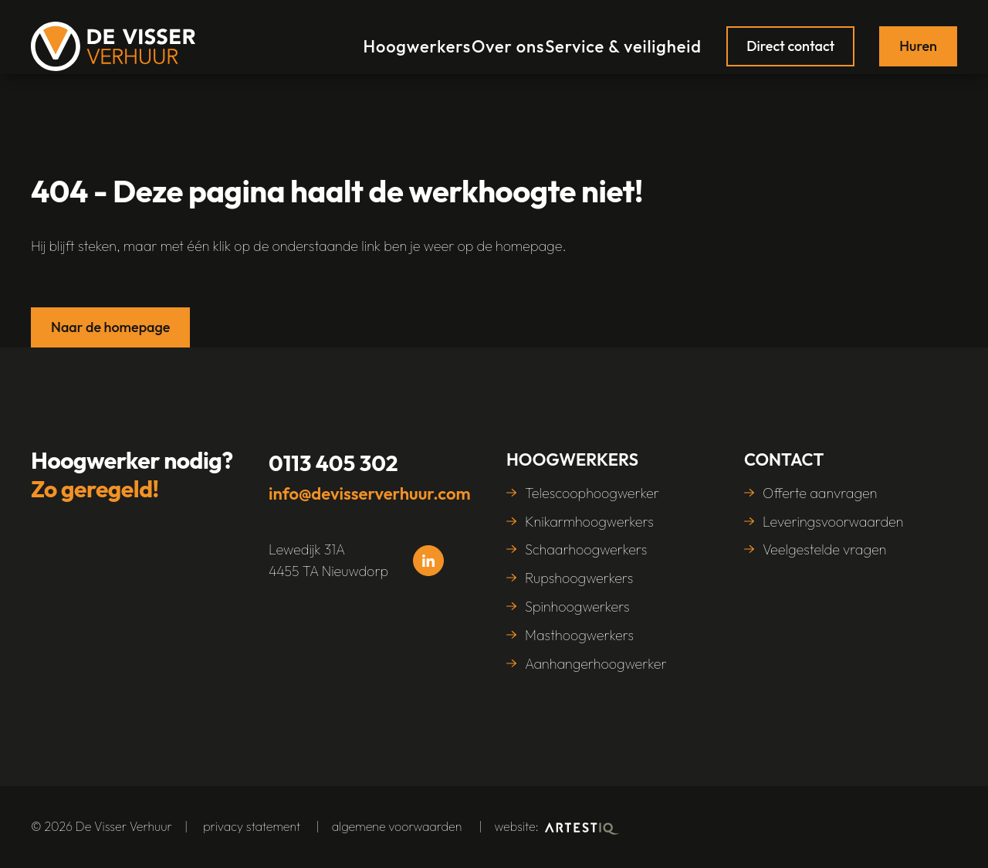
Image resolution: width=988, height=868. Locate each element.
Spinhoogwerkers (577, 606)
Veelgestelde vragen (825, 549)
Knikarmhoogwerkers (589, 522)
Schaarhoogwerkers (586, 549)
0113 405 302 (333, 462)
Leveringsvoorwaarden (833, 522)
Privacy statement (251, 826)
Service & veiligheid (628, 37)
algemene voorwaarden (397, 826)
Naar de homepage (111, 327)
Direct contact (790, 37)
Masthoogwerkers (579, 635)
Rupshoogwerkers (579, 578)
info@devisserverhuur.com (370, 493)
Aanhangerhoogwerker (596, 664)
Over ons (510, 37)
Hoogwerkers (410, 37)
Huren (918, 37)
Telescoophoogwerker (592, 493)
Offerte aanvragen (820, 493)
